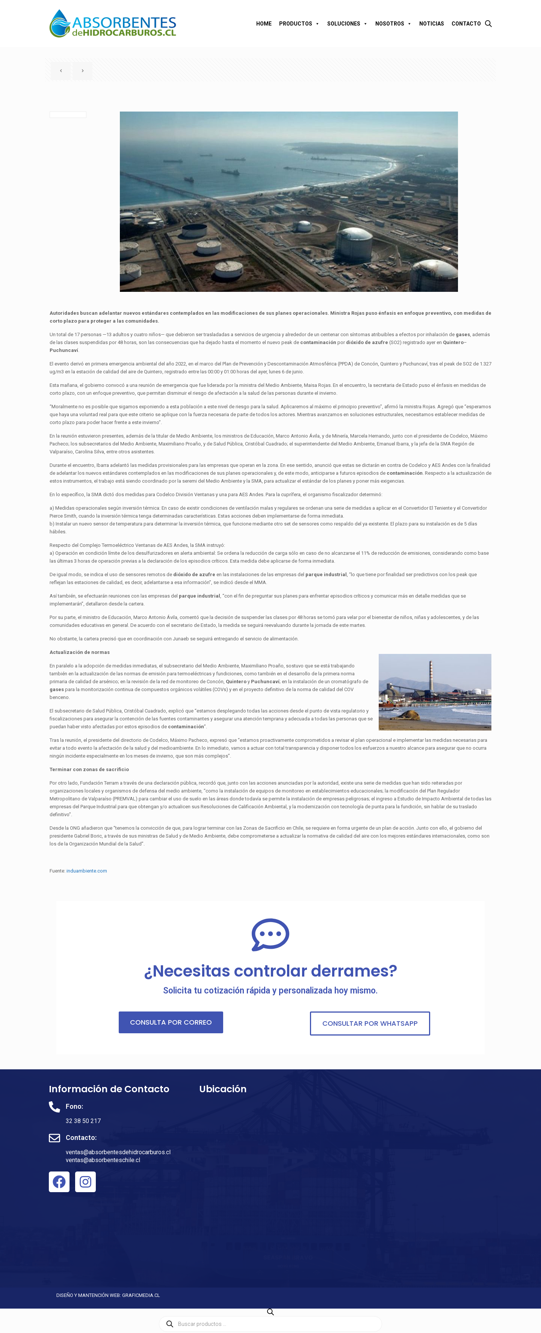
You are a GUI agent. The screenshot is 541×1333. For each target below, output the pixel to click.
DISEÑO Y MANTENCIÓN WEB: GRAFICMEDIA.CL (108, 1295)
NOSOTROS (393, 23)
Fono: (74, 1106)
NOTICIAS (431, 24)
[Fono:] (54, 1107)
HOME (264, 24)
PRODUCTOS (299, 23)
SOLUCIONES (347, 23)
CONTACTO (466, 24)
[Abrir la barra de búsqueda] (488, 23)
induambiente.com (86, 871)
